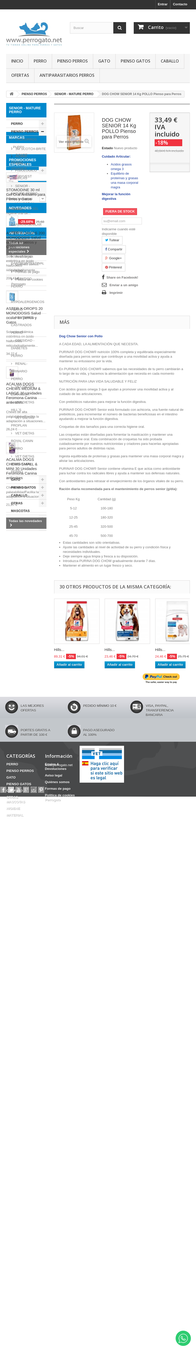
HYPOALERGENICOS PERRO (27, 305)
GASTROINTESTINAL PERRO (27, 267)
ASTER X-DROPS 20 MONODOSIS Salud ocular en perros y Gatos (24, 921)
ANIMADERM (25, 588)
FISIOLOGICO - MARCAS (24, 174)
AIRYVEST (23, 581)
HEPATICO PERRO (21, 282)
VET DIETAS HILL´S (22, 406)
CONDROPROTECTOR (26, 773)
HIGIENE (17, 519)
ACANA (21, 561)
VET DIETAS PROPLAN (22, 421)
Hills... (59, 649)
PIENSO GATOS (135, 61)
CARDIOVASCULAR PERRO (26, 228)
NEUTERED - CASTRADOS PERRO (23, 325)
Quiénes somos (27, 1176)
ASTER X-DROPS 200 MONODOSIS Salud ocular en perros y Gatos (25, 845)
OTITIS (14, 754)
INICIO (17, 61)
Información (21, 1147)
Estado (107, 148)
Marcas (16, 544)
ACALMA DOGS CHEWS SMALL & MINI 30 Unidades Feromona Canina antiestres (22, 1074)
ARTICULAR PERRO (22, 205)
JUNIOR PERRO (19, 158)
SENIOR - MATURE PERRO (24, 189)
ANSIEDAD (17, 796)
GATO (104, 61)
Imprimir (116, 293)
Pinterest (113, 267)
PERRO (40, 61)
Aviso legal (23, 1169)
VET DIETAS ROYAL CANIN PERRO (22, 440)
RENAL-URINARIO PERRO (19, 371)
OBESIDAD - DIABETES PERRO (22, 348)
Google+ (113, 258)
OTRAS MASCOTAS (20, 507)
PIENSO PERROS (72, 61)
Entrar (162, 4)
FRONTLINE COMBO (25, 747)
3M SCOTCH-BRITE (30, 553)
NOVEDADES (20, 813)
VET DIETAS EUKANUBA (22, 390)
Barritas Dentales (22, 766)
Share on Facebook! (122, 277)
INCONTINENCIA (22, 789)
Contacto (180, 4)
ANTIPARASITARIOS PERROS (67, 75)
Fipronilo (32, 754)
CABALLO (170, 61)
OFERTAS (20, 75)
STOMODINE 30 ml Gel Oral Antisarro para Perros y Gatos (25, 654)
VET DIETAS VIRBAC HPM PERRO (22, 464)
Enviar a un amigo (123, 285)
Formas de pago (27, 1184)
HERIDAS (27, 781)
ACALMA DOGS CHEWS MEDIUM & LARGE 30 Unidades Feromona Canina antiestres (24, 998)
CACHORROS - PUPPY (24, 143)
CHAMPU (22, 739)
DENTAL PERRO (19, 244)
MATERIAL (19, 526)
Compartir (113, 249)
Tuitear (112, 240)
